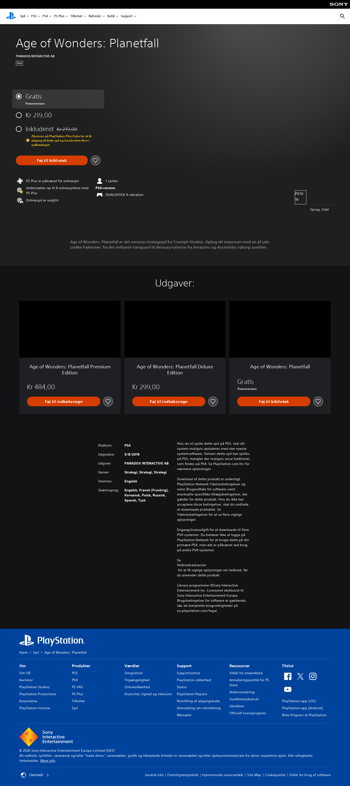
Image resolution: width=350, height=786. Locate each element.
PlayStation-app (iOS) (299, 701)
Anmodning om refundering (199, 708)
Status (182, 687)
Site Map (254, 775)
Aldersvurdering (242, 692)
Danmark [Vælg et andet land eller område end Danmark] (34, 775)
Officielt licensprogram (247, 713)
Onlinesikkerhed (137, 687)
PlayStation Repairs (192, 694)
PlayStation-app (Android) (302, 708)
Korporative (28, 701)
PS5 (33, 16)
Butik (111, 16)
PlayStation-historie (34, 708)
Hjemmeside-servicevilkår (222, 775)
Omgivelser (133, 673)
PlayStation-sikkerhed (194, 680)
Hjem (23, 652)
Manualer (184, 715)
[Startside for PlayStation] (11, 16)
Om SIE (25, 673)
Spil (22, 16)
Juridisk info (154, 775)
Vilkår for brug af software (310, 775)
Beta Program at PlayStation (304, 715)
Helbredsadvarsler (191, 565)
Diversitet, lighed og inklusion (148, 694)
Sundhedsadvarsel (244, 699)
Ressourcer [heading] (239, 665)
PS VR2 (77, 687)
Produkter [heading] (81, 665)
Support (127, 16)
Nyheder (95, 16)
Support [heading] (184, 665)
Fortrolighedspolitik (182, 775)
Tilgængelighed (137, 680)
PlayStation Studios (34, 687)
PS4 (45, 16)
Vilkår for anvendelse (246, 673)
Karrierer (26, 680)
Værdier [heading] (131, 665)
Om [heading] (22, 665)
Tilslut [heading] (288, 665)
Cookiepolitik (275, 775)
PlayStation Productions (37, 694)
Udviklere (236, 706)
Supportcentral (188, 673)
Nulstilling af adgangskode (198, 701)
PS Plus (59, 16)
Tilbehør (76, 16)
